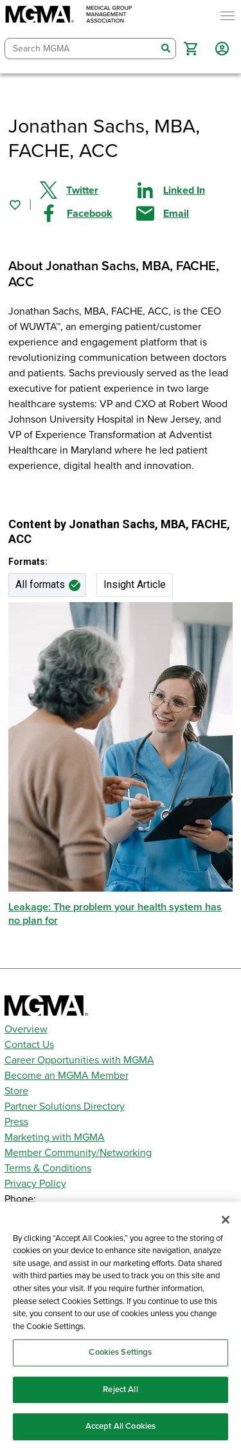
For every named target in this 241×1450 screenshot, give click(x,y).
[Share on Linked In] (184, 190)
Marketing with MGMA (54, 1137)
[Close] (225, 1225)
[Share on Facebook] (88, 214)
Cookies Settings (120, 1357)
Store (16, 1091)
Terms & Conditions (47, 1168)
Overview (26, 1029)
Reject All (120, 1395)
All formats (40, 584)
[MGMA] (68, 15)
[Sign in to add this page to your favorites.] (14, 204)
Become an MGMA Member (66, 1075)
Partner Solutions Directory (64, 1106)
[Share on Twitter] (88, 190)
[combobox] (81, 49)
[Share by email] (184, 214)
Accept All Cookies (120, 1432)
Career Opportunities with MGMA (79, 1060)
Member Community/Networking (78, 1152)
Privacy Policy (35, 1183)
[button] (190, 48)
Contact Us (29, 1044)
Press (16, 1121)
